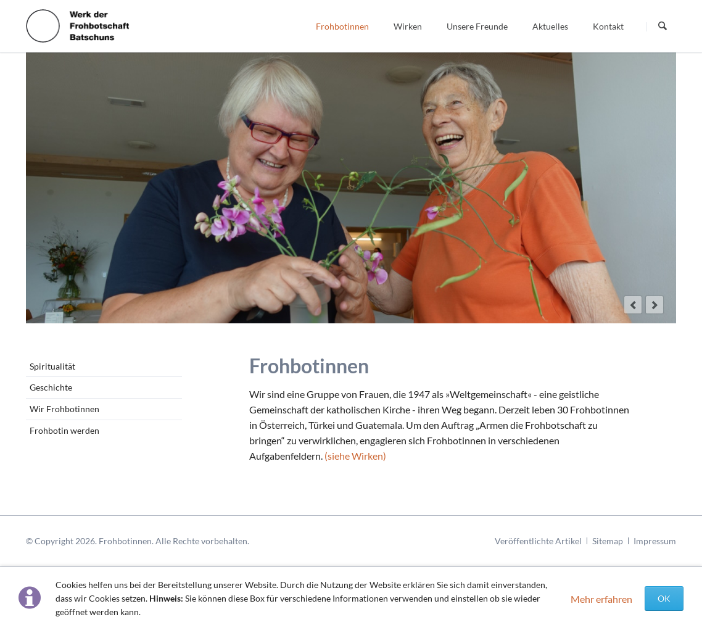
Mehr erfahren (601, 599)
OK (664, 598)
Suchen (662, 26)
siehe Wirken (355, 456)
